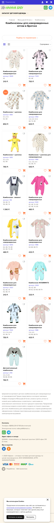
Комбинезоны (40, 20)
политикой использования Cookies (19, 508)
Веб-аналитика (22, 469)
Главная (12, 20)
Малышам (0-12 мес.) (25, 20)
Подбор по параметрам (27, 38)
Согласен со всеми (15, 517)
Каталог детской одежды (14, 13)
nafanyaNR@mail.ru (23, 429)
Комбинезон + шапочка (12, 112)
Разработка (11, 469)
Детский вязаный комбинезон (10, 369)
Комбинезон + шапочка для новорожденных (40, 156)
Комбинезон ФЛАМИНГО (39, 283)
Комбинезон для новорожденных (9, 72)
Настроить (30, 517)
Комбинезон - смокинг (12, 197)
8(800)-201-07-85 (15, 426)
